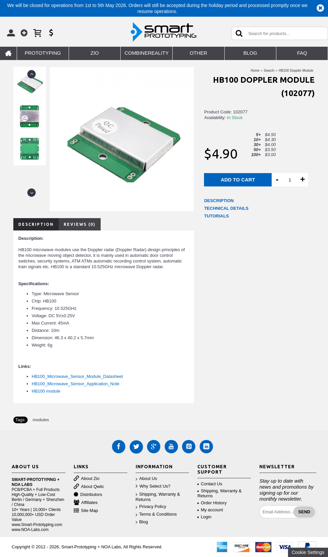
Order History (211, 502)
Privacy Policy (151, 507)
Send (304, 511)
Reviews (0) (80, 224)
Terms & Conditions (156, 514)
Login (204, 516)
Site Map (86, 511)
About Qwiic (89, 487)
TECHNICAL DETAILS (226, 208)
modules (41, 419)
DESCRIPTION (219, 200)
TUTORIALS (216, 215)
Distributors (88, 495)
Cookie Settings (308, 552)
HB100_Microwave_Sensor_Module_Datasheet (77, 376)
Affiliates (86, 503)
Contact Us (209, 483)
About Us (146, 479)
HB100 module (46, 391)
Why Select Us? (153, 486)
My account (210, 509)
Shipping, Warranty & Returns (158, 497)
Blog (142, 522)
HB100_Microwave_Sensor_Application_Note (75, 383)
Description (36, 224)
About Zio (87, 479)
